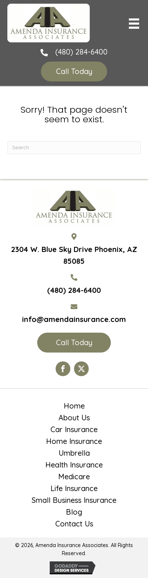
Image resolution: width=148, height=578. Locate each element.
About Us (74, 417)
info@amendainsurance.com (74, 319)
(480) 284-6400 (81, 51)
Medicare (74, 476)
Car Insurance (74, 429)
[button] (74, 71)
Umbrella (74, 453)
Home (74, 406)
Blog (74, 512)
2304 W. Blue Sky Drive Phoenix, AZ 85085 (74, 255)
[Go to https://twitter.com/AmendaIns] (81, 368)
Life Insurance (74, 488)
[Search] (74, 147)
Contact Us (74, 524)
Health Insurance (74, 465)
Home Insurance (74, 441)
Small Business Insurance (74, 500)
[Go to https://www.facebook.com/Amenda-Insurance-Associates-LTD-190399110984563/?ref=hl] (63, 368)
